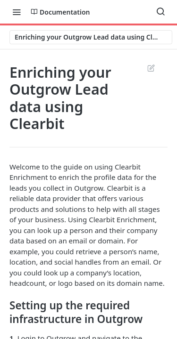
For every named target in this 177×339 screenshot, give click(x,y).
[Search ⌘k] (160, 12)
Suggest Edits (150, 68)
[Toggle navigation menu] (16, 12)
